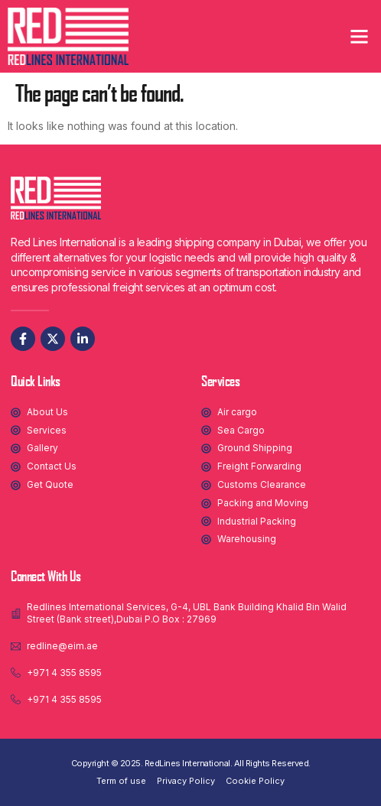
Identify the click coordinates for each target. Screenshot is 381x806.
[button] (359, 36)
